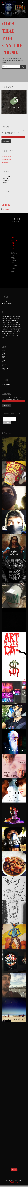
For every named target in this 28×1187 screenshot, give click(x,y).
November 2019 (6, 180)
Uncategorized (6, 195)
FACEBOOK (5, 205)
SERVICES (4, 353)
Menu (24, 3)
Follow (14, 1169)
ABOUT (3, 352)
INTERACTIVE (4, 367)
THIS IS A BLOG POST (6, 156)
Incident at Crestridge (6, 159)
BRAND (3, 360)
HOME (3, 350)
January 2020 (5, 178)
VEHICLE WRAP (5, 368)
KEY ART (3, 369)
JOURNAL (4, 354)
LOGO (3, 358)
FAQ (3, 371)
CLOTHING (4, 362)
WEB (3, 361)
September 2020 (6, 176)
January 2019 (5, 182)
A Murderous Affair (5, 162)
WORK (3, 356)
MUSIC (3, 357)
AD (2, 365)
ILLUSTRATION (5, 364)
